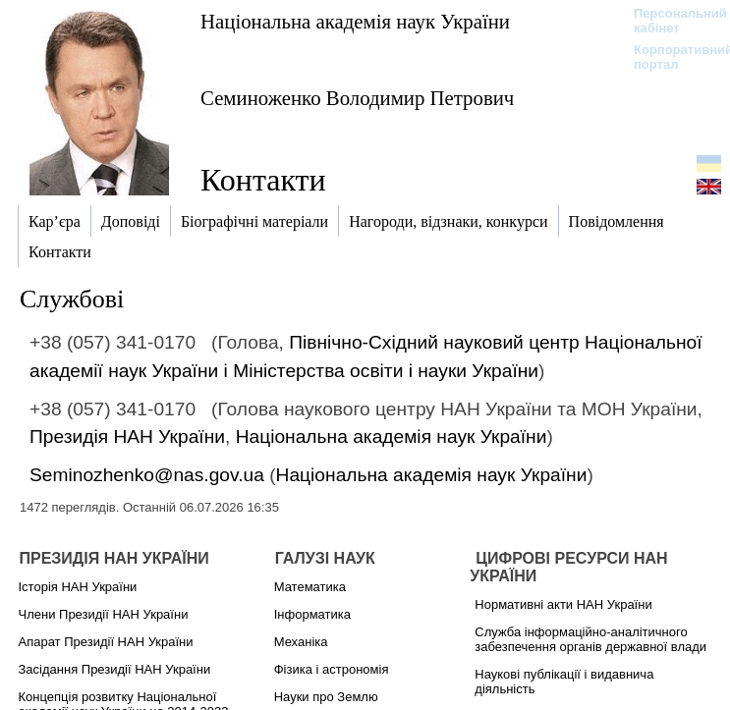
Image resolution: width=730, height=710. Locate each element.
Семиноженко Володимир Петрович (357, 97)
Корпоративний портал (670, 57)
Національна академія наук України (355, 21)
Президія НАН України (127, 436)
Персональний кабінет (670, 20)
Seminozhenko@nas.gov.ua (146, 474)
